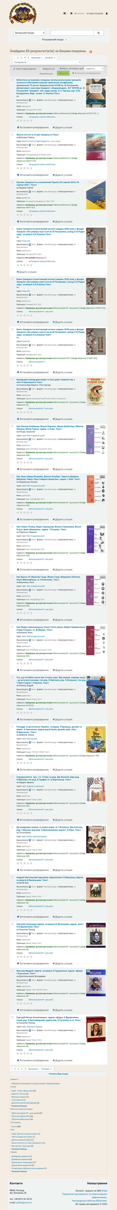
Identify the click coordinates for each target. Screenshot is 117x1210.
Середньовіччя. (48, 778)
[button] (71, 13)
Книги (14, 1126)
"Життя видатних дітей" (22, 1137)
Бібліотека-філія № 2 (37, 362)
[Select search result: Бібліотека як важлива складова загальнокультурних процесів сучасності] (12, 80)
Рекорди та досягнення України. (49, 729)
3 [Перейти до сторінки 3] (21, 58)
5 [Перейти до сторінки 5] (28, 58)
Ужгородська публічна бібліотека (42, 117)
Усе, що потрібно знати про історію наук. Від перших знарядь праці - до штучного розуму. (51, 680)
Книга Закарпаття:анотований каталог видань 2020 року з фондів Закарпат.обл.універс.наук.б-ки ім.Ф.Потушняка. (51, 232)
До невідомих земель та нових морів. (50, 828)
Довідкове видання (20, 1156)
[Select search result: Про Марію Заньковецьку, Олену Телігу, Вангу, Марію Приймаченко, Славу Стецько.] (12, 627)
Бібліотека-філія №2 (20, 1116)
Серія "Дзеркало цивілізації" (33, 786)
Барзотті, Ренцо (18, 1094)
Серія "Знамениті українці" (32, 1027)
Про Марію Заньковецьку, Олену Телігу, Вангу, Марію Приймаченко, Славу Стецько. (51, 628)
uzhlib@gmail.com (24, 1203)
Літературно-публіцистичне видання (28, 1168)
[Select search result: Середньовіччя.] (12, 777)
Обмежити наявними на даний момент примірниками (36, 1083)
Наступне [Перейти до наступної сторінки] (37, 58)
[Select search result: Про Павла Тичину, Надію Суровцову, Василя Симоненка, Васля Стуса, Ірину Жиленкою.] (12, 526)
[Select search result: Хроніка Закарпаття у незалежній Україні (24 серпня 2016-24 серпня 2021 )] (12, 182)
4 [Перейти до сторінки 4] (24, 58)
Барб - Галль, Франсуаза (22, 1091)
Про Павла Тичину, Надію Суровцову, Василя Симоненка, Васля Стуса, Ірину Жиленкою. (49, 528)
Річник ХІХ (26, 241)
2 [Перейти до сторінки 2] (17, 58)
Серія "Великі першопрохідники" (34, 836)
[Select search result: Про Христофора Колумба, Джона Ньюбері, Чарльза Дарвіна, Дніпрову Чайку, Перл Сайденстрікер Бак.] (12, 476)
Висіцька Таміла (19, 1097)
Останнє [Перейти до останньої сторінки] (50, 58)
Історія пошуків (95, 13)
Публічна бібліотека (20, 1119)
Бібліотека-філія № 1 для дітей (25, 1113)
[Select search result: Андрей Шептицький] (12, 877)
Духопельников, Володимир (24, 1103)
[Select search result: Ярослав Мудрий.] (12, 971)
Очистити (79, 13)
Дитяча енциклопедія (21, 1140)
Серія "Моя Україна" (29, 739)
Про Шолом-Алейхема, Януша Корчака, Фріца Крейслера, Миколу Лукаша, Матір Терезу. (50, 427)
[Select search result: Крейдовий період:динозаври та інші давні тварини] (12, 379)
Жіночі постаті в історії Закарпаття (27, 1143)
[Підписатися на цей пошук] (90, 51)
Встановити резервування (33, 127)
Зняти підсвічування (24, 68)
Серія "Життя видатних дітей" (33, 436)
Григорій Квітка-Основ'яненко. (49, 1018)
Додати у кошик (62, 127)
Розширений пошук (54, 39)
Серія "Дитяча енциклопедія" (24, 1134)
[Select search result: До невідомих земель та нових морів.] (12, 827)
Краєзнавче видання (21, 1165)
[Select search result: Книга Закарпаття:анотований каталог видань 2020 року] (12, 229)
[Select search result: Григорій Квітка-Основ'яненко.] (12, 1017)
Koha (104, 1190)
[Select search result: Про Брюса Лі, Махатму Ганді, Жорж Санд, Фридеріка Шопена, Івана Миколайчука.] (12, 577)
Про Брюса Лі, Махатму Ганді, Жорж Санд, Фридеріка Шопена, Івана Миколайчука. (48, 578)
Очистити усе (46, 73)
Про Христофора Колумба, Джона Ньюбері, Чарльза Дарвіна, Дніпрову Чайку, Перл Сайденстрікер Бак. (49, 477)
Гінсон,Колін (17, 1100)
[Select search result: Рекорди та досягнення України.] (12, 727)
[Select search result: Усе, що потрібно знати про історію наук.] (12, 677)
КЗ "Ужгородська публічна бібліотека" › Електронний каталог (24, 13)
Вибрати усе (49, 68)
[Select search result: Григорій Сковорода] (12, 924)
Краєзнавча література (22, 1162)
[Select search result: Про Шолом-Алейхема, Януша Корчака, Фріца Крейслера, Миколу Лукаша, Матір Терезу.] (12, 426)
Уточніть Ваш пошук (58, 1074)
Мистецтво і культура (21, 1146)
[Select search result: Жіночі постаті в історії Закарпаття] (12, 134)
